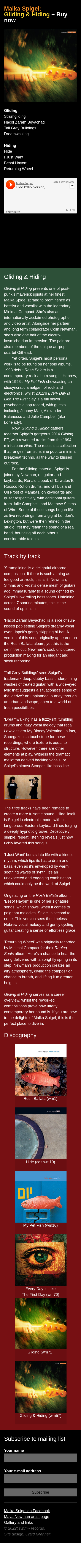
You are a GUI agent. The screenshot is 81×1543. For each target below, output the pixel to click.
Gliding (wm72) (40, 1352)
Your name (14, 1450)
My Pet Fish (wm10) (40, 1225)
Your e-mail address (22, 1471)
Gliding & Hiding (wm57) (40, 1415)
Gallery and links (18, 1522)
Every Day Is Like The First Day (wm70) (40, 1292)
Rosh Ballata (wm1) (40, 1098)
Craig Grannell (38, 1534)
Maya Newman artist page (26, 1517)
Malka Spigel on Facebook (27, 1511)
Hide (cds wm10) (40, 1162)
